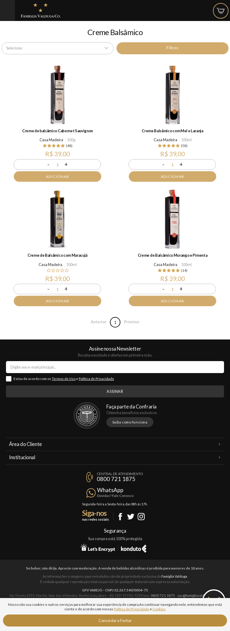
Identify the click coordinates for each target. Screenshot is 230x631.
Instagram (141, 516)
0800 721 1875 (116, 479)
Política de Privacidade (96, 379)
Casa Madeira (51, 139)
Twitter (130, 516)
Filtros (172, 47)
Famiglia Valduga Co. (40, 10)
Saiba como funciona (130, 422)
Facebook (120, 516)
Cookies (159, 609)
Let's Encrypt (98, 548)
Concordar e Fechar (115, 620)
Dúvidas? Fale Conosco (115, 496)
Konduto (133, 548)
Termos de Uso (63, 379)
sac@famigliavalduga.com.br (199, 595)
